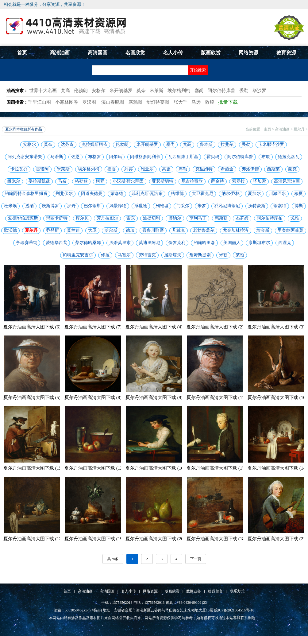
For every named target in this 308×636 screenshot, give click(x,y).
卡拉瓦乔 (19, 169)
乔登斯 (52, 230)
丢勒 (246, 144)
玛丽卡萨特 (56, 218)
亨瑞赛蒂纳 (26, 242)
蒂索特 (279, 206)
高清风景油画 (287, 181)
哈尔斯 (111, 230)
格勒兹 (81, 181)
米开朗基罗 (147, 144)
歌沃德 (10, 230)
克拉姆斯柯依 (94, 144)
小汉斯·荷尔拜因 (128, 181)
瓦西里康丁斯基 (183, 156)
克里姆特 (204, 169)
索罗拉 (238, 181)
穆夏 (298, 193)
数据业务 (193, 591)
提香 (111, 169)
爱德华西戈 (56, 242)
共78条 (112, 559)
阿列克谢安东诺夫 (25, 156)
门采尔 (182, 206)
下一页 (195, 559)
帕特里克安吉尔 (78, 255)
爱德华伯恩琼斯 (23, 218)
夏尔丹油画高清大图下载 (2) (215, 326)
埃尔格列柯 (88, 169)
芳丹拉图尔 (107, 218)
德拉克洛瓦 (288, 156)
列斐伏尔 (64, 193)
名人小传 (173, 52)
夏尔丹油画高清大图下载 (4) (154, 326)
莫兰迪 (73, 230)
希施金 (227, 169)
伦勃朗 (122, 144)
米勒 (223, 255)
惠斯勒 (221, 218)
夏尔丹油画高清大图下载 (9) (154, 397)
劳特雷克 (147, 255)
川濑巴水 (277, 193)
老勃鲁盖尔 (203, 230)
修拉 (105, 255)
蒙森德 (116, 193)
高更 (166, 169)
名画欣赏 (135, 52)
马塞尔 (124, 255)
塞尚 (170, 144)
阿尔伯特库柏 (270, 218)
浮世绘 (140, 206)
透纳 (29, 206)
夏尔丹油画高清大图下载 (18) (216, 538)
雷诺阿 (42, 169)
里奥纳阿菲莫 (290, 230)
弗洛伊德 (250, 169)
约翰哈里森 (204, 242)
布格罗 (94, 156)
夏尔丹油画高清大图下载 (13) (94, 468)
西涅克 (284, 242)
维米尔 (13, 181)
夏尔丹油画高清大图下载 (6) (31, 326)
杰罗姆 (242, 218)
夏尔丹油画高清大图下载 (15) (33, 468)
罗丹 (71, 206)
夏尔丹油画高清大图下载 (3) (276, 326)
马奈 (62, 181)
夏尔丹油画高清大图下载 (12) (33, 538)
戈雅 (295, 218)
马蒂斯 (56, 156)
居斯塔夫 (172, 255)
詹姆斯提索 (200, 255)
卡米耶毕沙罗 (271, 144)
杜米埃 (10, 206)
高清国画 (97, 52)
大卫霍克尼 (202, 193)
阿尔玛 (115, 156)
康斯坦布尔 (259, 242)
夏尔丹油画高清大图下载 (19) (94, 538)
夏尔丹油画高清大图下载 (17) (216, 468)
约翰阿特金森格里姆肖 (26, 193)
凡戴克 (178, 230)
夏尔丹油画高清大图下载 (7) (92, 326)
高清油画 (60, 52)
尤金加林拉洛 (235, 230)
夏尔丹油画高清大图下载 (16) (155, 468)
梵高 (187, 144)
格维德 (177, 193)
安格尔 (29, 144)
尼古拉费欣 (192, 181)
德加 (130, 230)
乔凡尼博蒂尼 (227, 206)
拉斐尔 (227, 144)
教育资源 (286, 52)
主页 (267, 129)
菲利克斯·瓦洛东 (147, 193)
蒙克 (292, 169)
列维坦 (162, 206)
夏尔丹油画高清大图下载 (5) (31, 397)
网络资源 (248, 52)
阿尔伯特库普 (240, 156)
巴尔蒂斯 (92, 206)
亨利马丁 (197, 218)
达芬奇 (67, 144)
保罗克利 (177, 242)
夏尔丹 (299, 129)
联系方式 (237, 591)
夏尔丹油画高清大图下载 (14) (277, 468)
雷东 (130, 218)
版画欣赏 (211, 52)
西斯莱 (273, 169)
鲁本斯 (206, 144)
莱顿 (240, 255)
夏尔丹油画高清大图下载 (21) (277, 538)
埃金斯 (262, 230)
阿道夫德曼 (91, 193)
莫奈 (48, 144)
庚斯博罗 (50, 206)
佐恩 (75, 156)
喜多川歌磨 (153, 230)
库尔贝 (82, 218)
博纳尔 (174, 218)
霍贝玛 (212, 156)
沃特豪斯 (256, 206)
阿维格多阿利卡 (145, 156)
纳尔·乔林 (230, 193)
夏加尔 (254, 193)
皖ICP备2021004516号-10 (234, 610)
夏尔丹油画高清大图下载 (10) (277, 397)
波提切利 (151, 218)
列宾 (128, 169)
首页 (22, 52)
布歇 (265, 156)
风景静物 (117, 206)
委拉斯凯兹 (39, 181)
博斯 (299, 206)
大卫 (92, 230)
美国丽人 (232, 242)
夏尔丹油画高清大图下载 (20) (155, 538)
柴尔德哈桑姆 (88, 242)
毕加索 (259, 181)
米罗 (202, 206)
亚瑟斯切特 (162, 181)
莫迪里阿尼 (149, 242)
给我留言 (215, 591)
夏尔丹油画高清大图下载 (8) (92, 397)
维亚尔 (147, 169)
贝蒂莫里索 (120, 242)
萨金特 (217, 181)
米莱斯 (63, 169)
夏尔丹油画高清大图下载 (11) (216, 397)
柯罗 (100, 181)
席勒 (183, 169)
